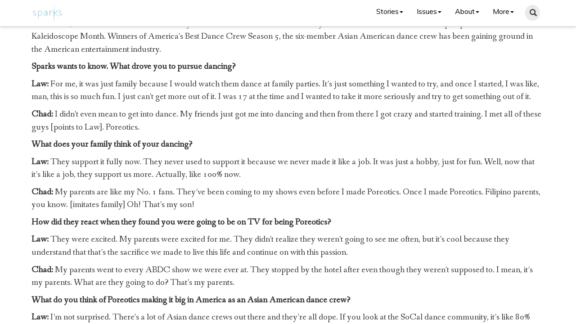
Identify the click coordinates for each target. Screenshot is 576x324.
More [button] (503, 11)
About (467, 11)
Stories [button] (389, 11)
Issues (429, 11)
